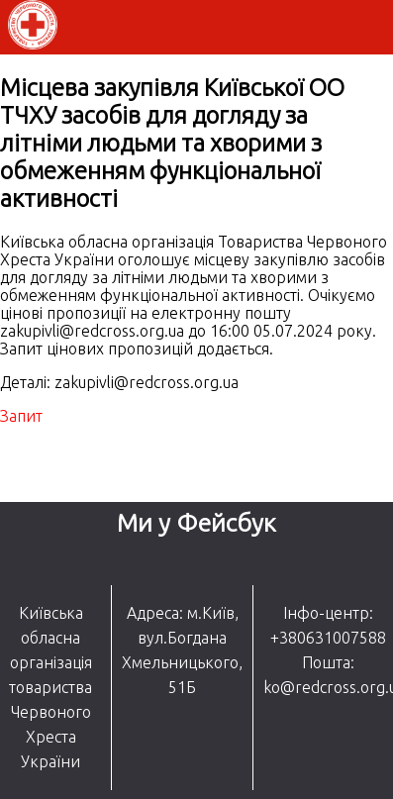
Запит (21, 416)
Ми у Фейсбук (196, 523)
